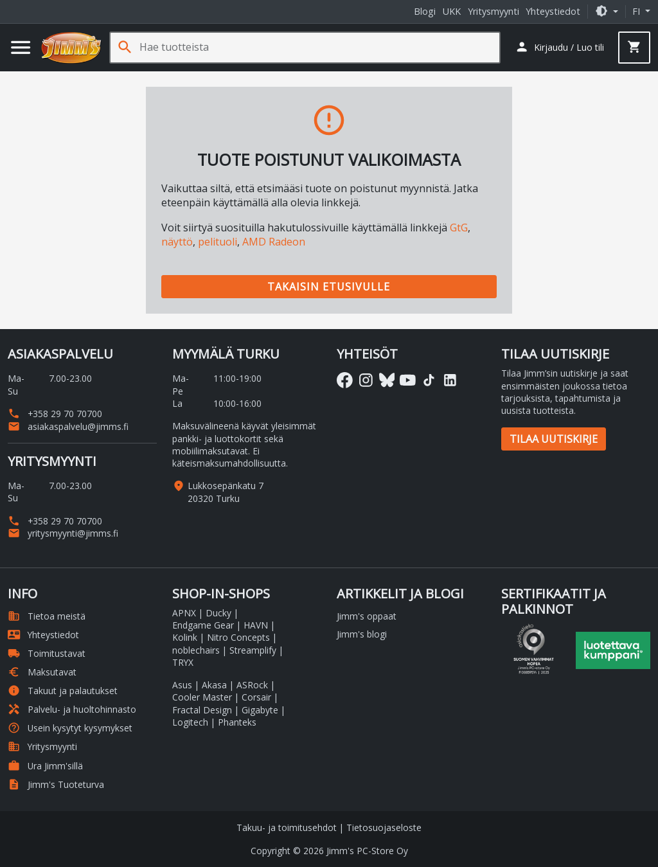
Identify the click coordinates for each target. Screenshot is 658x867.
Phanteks (237, 722)
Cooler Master (202, 697)
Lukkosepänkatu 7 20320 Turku (225, 491)
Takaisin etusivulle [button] (328, 287)
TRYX (182, 662)
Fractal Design (202, 710)
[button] (606, 11)
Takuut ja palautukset (63, 690)
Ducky (218, 613)
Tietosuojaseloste (384, 827)
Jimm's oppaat (366, 616)
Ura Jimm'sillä (45, 766)
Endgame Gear (203, 625)
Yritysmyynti (493, 11)
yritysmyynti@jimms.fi (63, 533)
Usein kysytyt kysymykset (70, 728)
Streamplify (252, 650)
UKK (452, 11)
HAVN (256, 625)
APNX (184, 613)
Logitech (190, 722)
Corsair (256, 697)
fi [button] (637, 11)
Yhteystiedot (553, 11)
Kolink (184, 637)
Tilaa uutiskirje (554, 439)
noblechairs (196, 650)
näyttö (177, 242)
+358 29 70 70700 (55, 413)
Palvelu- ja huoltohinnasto (72, 709)
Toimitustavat (46, 653)
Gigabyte (260, 710)
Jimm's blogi (362, 634)
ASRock (252, 685)
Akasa (214, 685)
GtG (459, 227)
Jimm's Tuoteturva (56, 784)
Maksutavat (42, 672)
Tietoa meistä (46, 616)
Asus (182, 685)
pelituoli (217, 242)
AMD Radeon (273, 242)
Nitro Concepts (238, 637)
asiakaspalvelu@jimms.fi (68, 426)
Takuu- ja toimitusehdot (286, 827)
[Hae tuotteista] (319, 47)
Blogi (425, 11)
